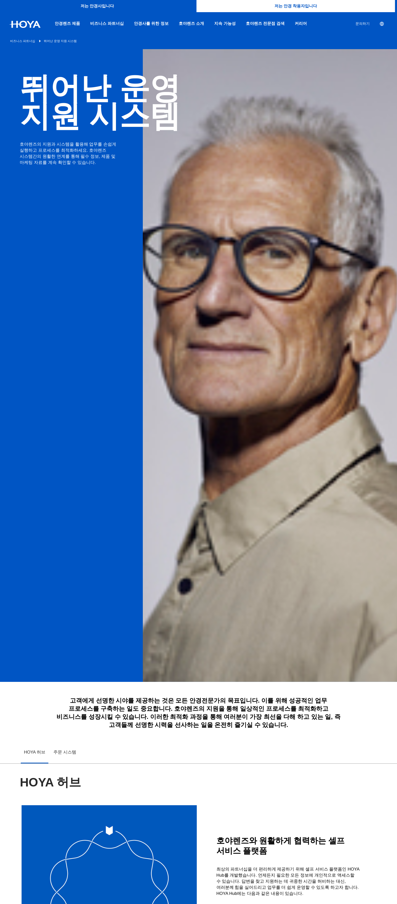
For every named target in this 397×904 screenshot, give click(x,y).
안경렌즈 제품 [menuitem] (67, 23)
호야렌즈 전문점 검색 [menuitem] (265, 23)
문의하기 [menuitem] (362, 24)
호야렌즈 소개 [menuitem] (191, 23)
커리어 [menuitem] (301, 23)
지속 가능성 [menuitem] (224, 23)
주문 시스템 (64, 752)
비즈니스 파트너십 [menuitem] (107, 23)
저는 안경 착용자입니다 (295, 6)
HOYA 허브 (34, 752)
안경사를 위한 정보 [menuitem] (151, 23)
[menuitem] (386, 24)
